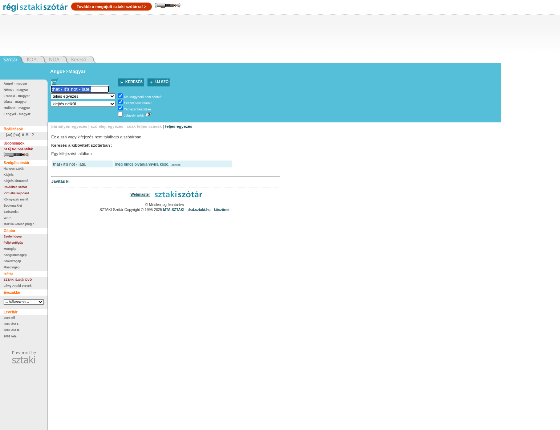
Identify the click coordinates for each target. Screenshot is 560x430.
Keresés (134, 82)
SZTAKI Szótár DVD (18, 279)
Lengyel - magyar (17, 114)
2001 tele (10, 336)
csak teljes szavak (144, 126)
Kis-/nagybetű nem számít (143, 97)
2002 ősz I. (11, 324)
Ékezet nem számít (137, 103)
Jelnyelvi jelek (134, 115)
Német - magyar (16, 90)
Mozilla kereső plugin (19, 224)
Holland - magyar (17, 108)
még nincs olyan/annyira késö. (142, 164)
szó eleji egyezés (107, 126)
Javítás (175, 164)
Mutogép (10, 249)
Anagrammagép (15, 255)
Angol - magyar (15, 83)
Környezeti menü (16, 199)
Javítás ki (60, 181)
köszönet (222, 210)
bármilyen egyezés (69, 126)
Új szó (162, 82)
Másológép (12, 267)
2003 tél (9, 318)
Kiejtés (8, 175)
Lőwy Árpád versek (18, 286)
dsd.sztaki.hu (199, 210)
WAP (7, 218)
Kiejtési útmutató (16, 181)
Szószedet (11, 212)
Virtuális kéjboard (16, 193)
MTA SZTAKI (173, 210)
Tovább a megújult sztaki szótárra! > (111, 6)
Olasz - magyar (15, 102)
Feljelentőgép (13, 242)
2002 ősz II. (12, 330)
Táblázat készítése (137, 109)
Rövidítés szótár (15, 187)
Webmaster (140, 194)
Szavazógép (12, 261)
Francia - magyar (17, 96)
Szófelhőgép (13, 236)
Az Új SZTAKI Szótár (18, 149)
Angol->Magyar (67, 71)
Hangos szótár (14, 168)
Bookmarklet (13, 205)
